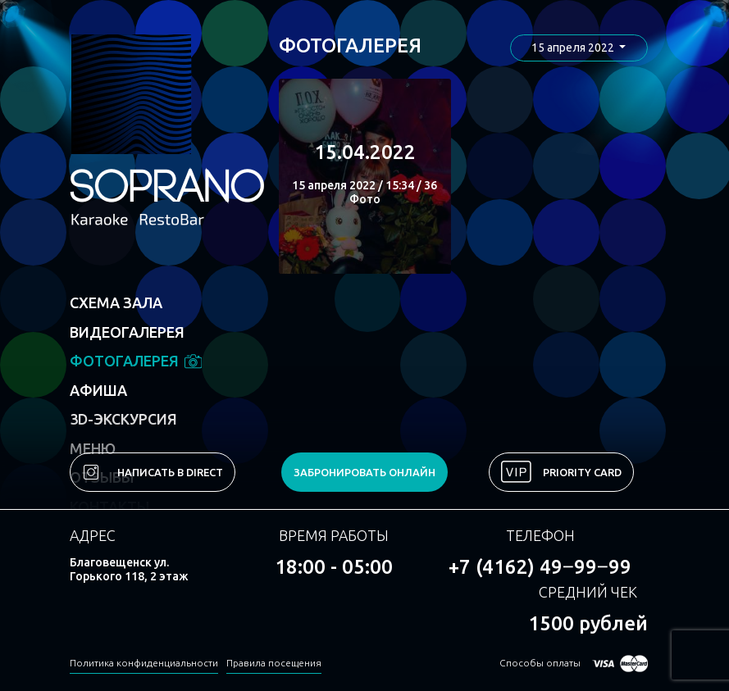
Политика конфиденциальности (144, 662)
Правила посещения (273, 662)
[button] (579, 47)
